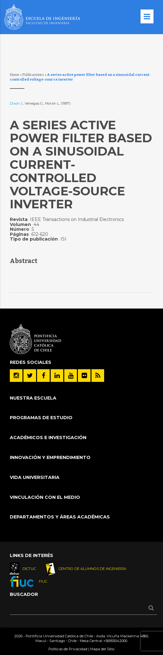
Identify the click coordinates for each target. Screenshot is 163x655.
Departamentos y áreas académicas (60, 517)
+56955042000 (115, 641)
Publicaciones (33, 75)
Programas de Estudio (41, 417)
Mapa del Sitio (102, 649)
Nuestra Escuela (33, 398)
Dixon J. (16, 103)
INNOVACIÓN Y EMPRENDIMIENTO (50, 457)
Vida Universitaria (35, 477)
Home (14, 75)
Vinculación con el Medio (45, 497)
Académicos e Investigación (48, 437)
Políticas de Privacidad (67, 649)
